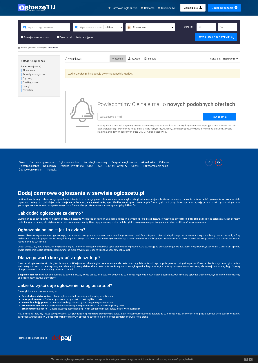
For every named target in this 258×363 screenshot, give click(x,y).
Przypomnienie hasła (155, 165)
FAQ (99, 165)
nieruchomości (77, 202)
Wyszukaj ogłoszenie (214, 37)
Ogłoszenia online (69, 162)
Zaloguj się (191, 7)
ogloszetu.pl (132, 199)
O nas (22, 162)
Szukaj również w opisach (36, 37)
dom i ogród (128, 202)
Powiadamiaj (219, 116)
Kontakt (52, 169)
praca (89, 202)
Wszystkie (117, 58)
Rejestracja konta (29, 165)
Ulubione (168, 8)
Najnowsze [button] (230, 58)
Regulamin (49, 165)
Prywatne (134, 58)
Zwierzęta (41, 48)
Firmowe (150, 58)
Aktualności (148, 162)
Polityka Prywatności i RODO (76, 165)
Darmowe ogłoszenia (124, 8)
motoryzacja (61, 202)
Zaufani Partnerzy (116, 165)
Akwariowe (53, 48)
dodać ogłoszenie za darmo (217, 199)
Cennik (135, 165)
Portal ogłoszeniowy (95, 162)
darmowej (206, 266)
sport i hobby (114, 202)
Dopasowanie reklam (31, 169)
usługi (131, 266)
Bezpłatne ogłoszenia (124, 162)
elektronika (99, 202)
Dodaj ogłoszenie (222, 7)
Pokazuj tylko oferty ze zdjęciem (75, 37)
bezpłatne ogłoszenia (109, 238)
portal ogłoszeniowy (29, 205)
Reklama (149, 8)
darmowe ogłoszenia (99, 313)
